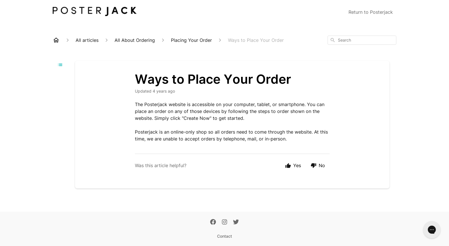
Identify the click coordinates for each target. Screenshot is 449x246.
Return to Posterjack (370, 12)
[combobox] (362, 40)
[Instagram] (224, 222)
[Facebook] (213, 222)
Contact (224, 236)
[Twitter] (236, 222)
